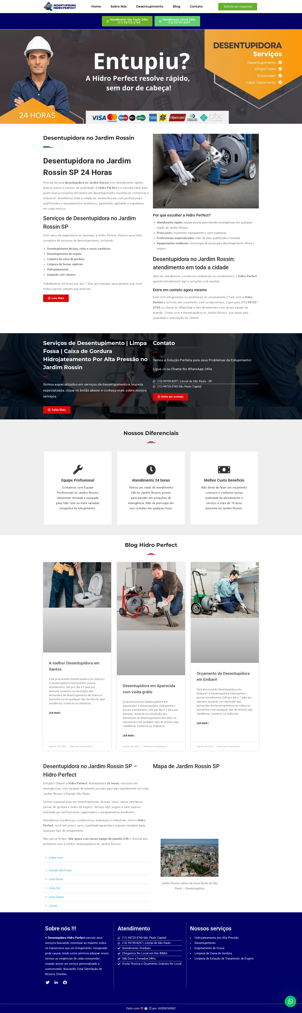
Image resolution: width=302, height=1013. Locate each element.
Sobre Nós (119, 6)
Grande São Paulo (60, 870)
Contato (196, 6)
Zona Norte (56, 879)
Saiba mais (56, 857)
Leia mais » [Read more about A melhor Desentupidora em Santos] (55, 713)
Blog (176, 6)
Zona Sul (54, 888)
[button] (96, 857)
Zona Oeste (56, 897)
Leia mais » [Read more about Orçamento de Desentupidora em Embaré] (203, 723)
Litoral (53, 906)
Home (96, 6)
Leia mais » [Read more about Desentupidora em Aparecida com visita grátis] (129, 735)
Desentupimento (149, 6)
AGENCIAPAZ (167, 1008)
